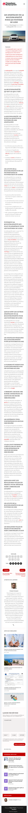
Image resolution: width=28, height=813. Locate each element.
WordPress (14, 809)
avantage (6, 251)
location (16, 135)
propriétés (6, 439)
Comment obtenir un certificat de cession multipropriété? (12, 688)
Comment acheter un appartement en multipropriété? (13, 668)
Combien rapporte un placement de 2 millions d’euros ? (16, 774)
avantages (16, 82)
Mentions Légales (13, 811)
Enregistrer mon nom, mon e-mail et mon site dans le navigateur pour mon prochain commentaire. (13, 740)
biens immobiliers (12, 239)
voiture (5, 185)
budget (13, 388)
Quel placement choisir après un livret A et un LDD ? (16, 788)
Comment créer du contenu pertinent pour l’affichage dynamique (14, 759)
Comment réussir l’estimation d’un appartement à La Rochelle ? (15, 767)
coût (8, 106)
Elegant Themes (13, 807)
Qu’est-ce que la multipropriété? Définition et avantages (12, 703)
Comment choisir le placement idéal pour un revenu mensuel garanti (15, 781)
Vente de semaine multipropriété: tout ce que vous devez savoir (13, 650)
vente (20, 520)
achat (13, 187)
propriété (21, 70)
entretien (17, 151)
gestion (6, 402)
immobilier (14, 495)
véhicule (7, 153)
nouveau (12, 322)
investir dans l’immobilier (17, 84)
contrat (12, 157)
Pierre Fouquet (13, 25)
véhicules (21, 102)
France (14, 496)
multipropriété (9, 26)
